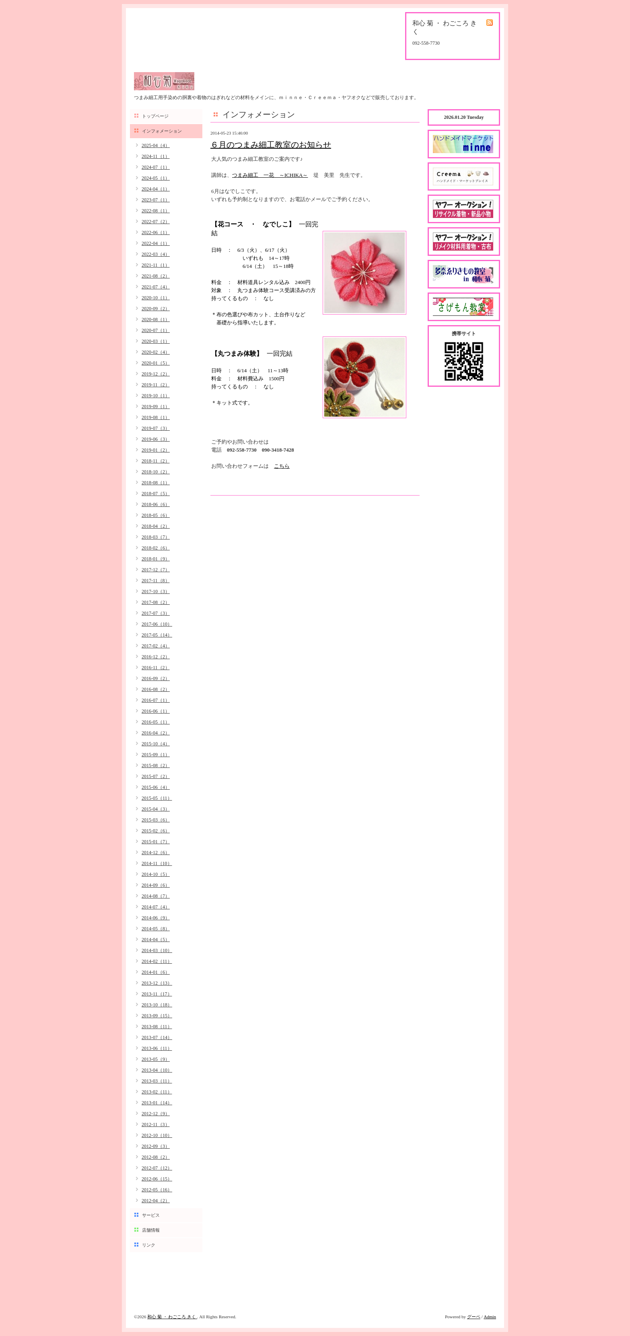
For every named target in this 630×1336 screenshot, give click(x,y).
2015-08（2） (156, 765)
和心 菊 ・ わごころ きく (172, 1316)
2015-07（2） (156, 776)
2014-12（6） (156, 852)
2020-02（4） (156, 352)
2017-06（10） (157, 624)
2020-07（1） (156, 330)
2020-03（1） (156, 341)
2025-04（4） (156, 145)
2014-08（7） (156, 896)
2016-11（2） (156, 667)
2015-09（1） (156, 754)
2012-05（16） (157, 1190)
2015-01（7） (156, 841)
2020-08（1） (156, 319)
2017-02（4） (156, 646)
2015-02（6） (156, 831)
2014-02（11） (157, 961)
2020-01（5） (156, 363)
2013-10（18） (157, 1005)
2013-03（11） (157, 1081)
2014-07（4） (156, 907)
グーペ (473, 1316)
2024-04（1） (156, 189)
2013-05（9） (156, 1059)
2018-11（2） (156, 461)
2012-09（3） (156, 1146)
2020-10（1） (156, 298)
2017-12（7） (156, 570)
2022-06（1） (156, 232)
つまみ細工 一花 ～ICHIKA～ (270, 175)
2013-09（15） (157, 1016)
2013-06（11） (157, 1048)
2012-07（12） (157, 1168)
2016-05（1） (156, 722)
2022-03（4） (156, 254)
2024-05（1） (156, 178)
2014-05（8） (156, 928)
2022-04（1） (156, 243)
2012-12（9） (156, 1113)
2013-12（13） (157, 983)
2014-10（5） (156, 874)
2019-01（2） (156, 450)
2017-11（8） (156, 580)
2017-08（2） (156, 602)
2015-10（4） (156, 744)
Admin (490, 1316)
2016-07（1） (156, 700)
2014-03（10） (157, 950)
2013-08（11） (157, 1026)
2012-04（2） (156, 1200)
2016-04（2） (156, 733)
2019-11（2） (156, 385)
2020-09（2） (156, 308)
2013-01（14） (157, 1103)
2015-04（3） (156, 809)
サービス (151, 1215)
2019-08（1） (156, 417)
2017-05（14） (157, 635)
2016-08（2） (156, 689)
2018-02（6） (156, 548)
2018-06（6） (156, 504)
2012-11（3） (156, 1124)
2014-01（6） (156, 972)
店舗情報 (151, 1230)
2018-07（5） (156, 493)
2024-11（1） (156, 156)
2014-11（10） (157, 863)
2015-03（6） (156, 820)
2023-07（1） (156, 200)
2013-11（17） (157, 994)
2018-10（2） (156, 472)
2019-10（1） (156, 395)
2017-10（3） (156, 591)
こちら (282, 466)
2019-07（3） (156, 428)
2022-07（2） (156, 221)
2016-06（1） (156, 711)
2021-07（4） (156, 287)
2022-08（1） (156, 211)
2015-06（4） (156, 787)
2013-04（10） (157, 1070)
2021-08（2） (156, 276)
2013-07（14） (157, 1037)
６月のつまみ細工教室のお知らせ (270, 144)
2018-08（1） (156, 482)
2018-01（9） (156, 559)
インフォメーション (162, 131)
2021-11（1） (156, 265)
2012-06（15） (157, 1179)
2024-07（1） (156, 167)
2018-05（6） (156, 515)
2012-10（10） (157, 1135)
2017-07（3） (156, 613)
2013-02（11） (157, 1092)
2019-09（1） (156, 406)
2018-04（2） (156, 526)
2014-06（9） (156, 918)
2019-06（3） (156, 439)
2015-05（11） (157, 798)
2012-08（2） (156, 1157)
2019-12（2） (156, 374)
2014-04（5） (156, 939)
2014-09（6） (156, 885)
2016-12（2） (156, 657)
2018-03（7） (156, 537)
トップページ (155, 116)
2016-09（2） (156, 678)
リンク (148, 1245)
